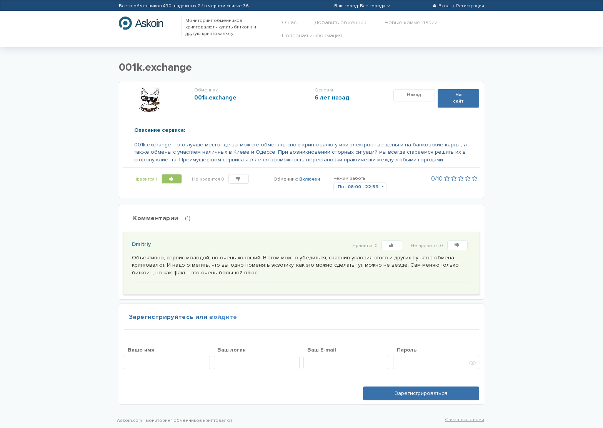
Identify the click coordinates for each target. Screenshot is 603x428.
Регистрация (470, 6)
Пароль (406, 350)
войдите (223, 317)
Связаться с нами (464, 420)
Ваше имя (141, 350)
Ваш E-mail (321, 350)
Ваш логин (231, 350)
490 (167, 6)
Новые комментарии (411, 22)
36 (246, 6)
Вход (441, 6)
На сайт (458, 98)
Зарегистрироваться (421, 393)
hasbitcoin (146, 23)
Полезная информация (312, 35)
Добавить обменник (340, 22)
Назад (414, 95)
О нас (289, 22)
